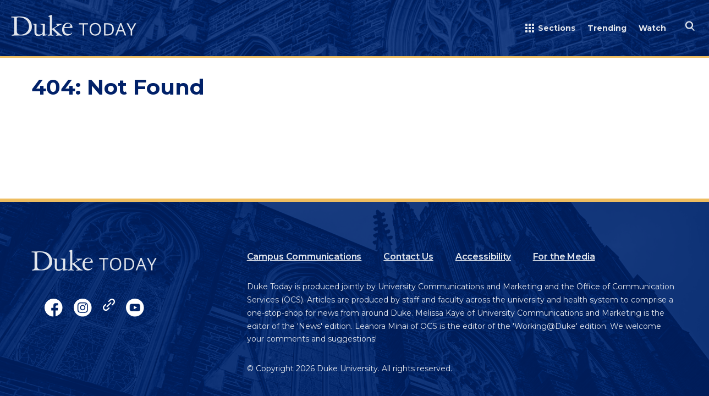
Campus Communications (304, 256)
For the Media (564, 256)
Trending (606, 28)
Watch (652, 28)
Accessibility (483, 256)
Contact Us (408, 256)
